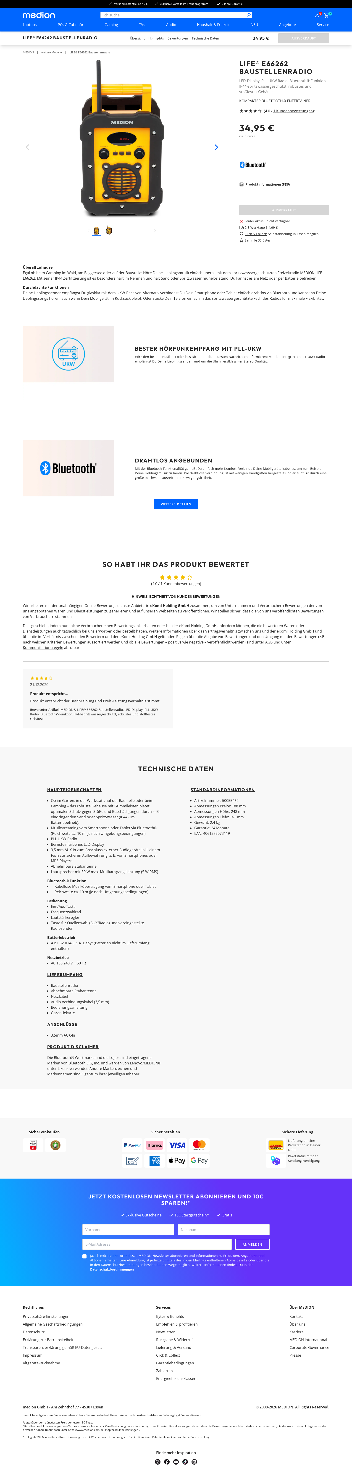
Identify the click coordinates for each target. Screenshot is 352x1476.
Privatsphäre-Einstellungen (46, 1316)
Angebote (287, 24)
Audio (171, 24)
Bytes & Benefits (170, 1316)
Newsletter (165, 1331)
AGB (269, 642)
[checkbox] (84, 1256)
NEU (254, 24)
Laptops (30, 24)
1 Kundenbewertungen (293, 110)
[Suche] (248, 15)
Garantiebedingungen (175, 1363)
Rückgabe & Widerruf (174, 1339)
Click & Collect (168, 1355)
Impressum (32, 1355)
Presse (295, 1355)
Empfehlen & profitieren (177, 1324)
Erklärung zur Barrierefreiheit (48, 1339)
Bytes (267, 240)
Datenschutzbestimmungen (112, 1269)
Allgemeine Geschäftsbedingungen (53, 1324)
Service (323, 24)
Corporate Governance (309, 1347)
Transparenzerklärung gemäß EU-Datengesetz (63, 1347)
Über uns (297, 1324)
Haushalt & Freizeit (213, 24)
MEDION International (308, 1339)
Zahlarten (164, 1370)
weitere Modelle (51, 52)
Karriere (296, 1331)
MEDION (28, 52)
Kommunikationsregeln (43, 647)
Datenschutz (34, 1331)
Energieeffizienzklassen (176, 1378)
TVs (142, 24)
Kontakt (296, 1316)
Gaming (111, 24)
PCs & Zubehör (71, 24)
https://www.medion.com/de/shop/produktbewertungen (103, 1430)
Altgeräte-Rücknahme (41, 1363)
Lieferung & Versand (173, 1347)
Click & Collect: (256, 234)
